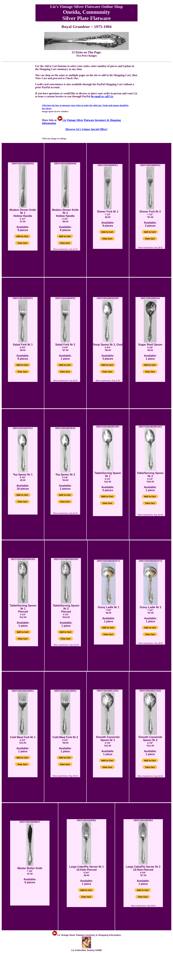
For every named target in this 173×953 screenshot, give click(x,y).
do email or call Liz (102, 96)
